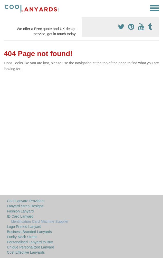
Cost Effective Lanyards (26, 252)
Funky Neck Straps (22, 237)
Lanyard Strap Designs (25, 206)
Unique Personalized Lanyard (30, 247)
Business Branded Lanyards (29, 232)
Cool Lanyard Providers (25, 201)
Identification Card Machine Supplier (40, 221)
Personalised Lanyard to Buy (30, 242)
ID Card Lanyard (20, 216)
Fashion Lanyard (20, 211)
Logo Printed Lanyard (24, 227)
